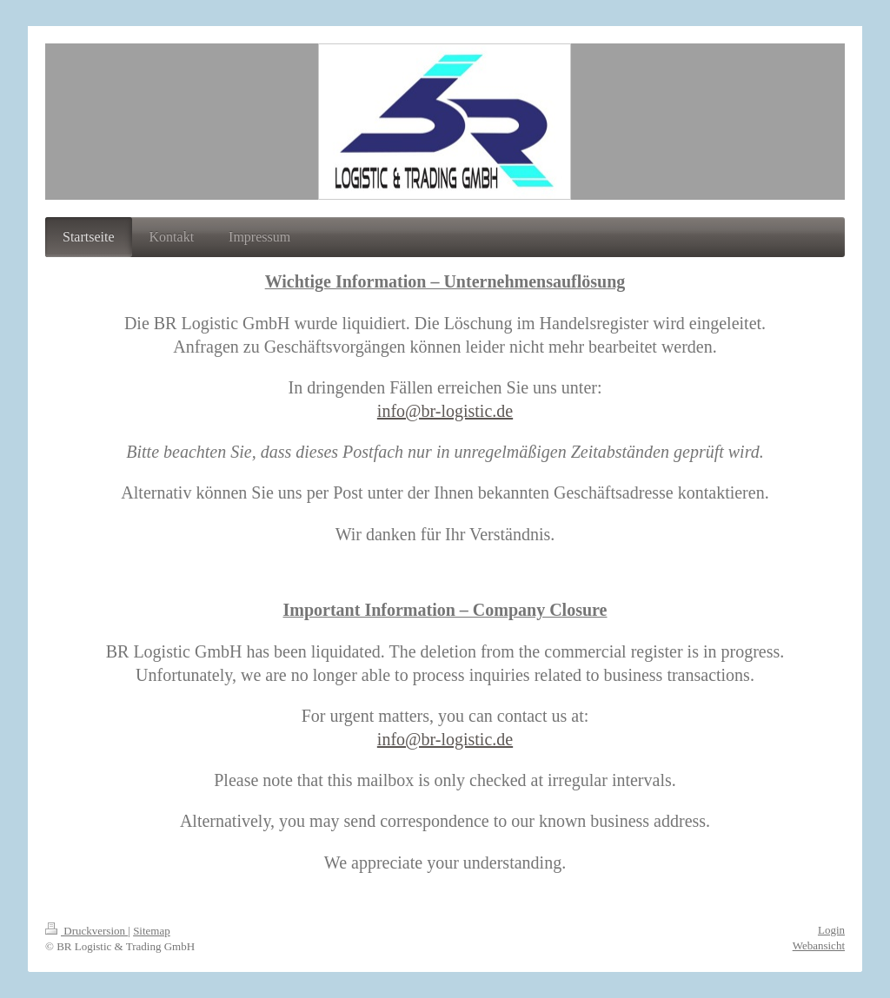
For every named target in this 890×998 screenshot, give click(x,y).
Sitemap (151, 930)
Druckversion (86, 930)
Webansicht (819, 945)
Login (831, 929)
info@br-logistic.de (445, 410)
